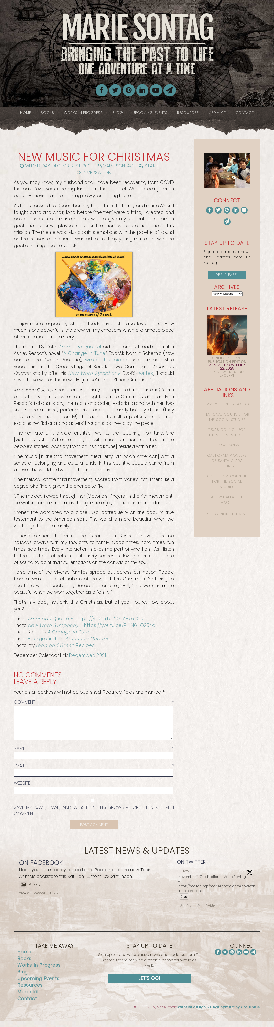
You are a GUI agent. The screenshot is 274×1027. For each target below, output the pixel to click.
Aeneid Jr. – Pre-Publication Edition (227, 360)
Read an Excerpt (232, 374)
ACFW (233, 445)
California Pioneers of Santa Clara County (227, 461)
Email (94, 772)
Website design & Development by (219, 1013)
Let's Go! (149, 984)
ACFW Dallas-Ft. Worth (227, 499)
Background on (68, 639)
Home (25, 112)
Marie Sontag (137, 44)
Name (94, 754)
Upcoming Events (150, 112)
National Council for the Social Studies (227, 417)
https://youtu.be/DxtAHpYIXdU (110, 619)
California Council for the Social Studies (227, 481)
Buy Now (217, 372)
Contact (245, 112)
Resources (188, 112)
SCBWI (220, 445)
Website (22, 789)
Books (47, 112)
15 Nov (184, 877)
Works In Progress (83, 112)
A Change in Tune (84, 353)
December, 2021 (87, 655)
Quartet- (51, 619)
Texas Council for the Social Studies (227, 432)
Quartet (80, 347)
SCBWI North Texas (226, 514)
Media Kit (217, 112)
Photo (30, 891)
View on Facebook (32, 899)
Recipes (65, 645)
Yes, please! (227, 274)
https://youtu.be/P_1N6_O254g (120, 625)
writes (146, 373)
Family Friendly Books (227, 404)
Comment (94, 702)
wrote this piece (106, 360)
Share (54, 899)
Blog (117, 112)
